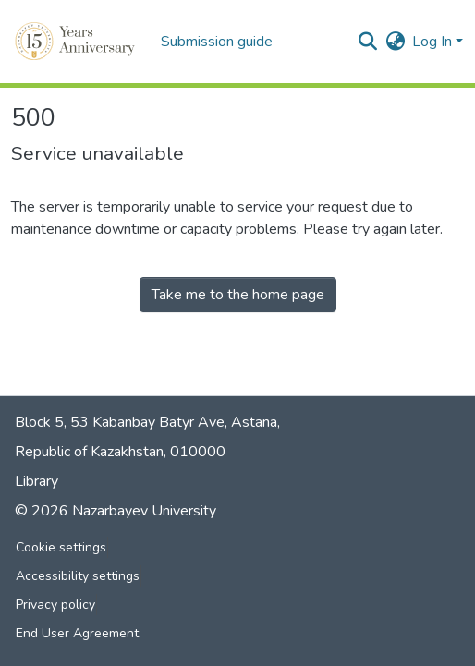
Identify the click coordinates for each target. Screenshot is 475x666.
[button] (76, 41)
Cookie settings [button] (61, 547)
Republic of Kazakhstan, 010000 (120, 452)
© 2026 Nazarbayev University (115, 511)
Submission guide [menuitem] (217, 41)
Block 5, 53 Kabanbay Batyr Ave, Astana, (147, 422)
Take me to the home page (238, 295)
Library (36, 481)
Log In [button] (434, 41)
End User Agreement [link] (77, 633)
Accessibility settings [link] (78, 576)
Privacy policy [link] (55, 604)
